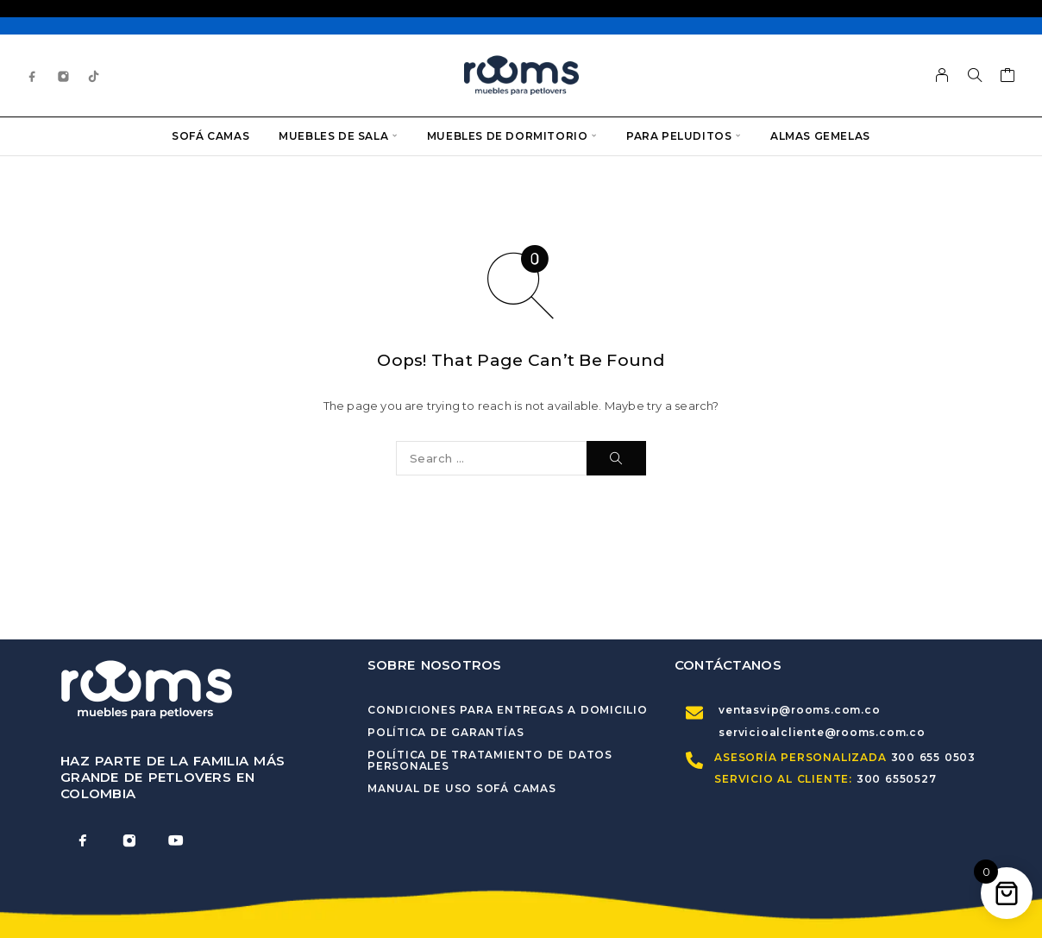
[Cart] (1008, 77)
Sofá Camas (210, 135)
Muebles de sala (333, 135)
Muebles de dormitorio (507, 135)
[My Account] (942, 75)
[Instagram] (64, 75)
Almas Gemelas (820, 135)
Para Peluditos (678, 135)
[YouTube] (176, 840)
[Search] (974, 75)
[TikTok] (94, 75)
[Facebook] (33, 75)
